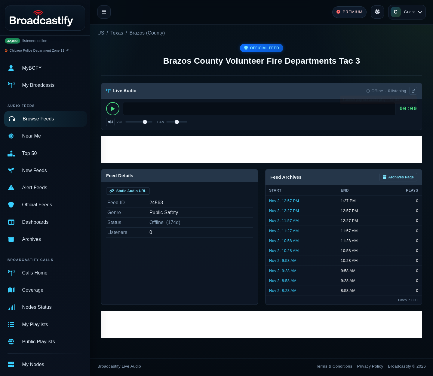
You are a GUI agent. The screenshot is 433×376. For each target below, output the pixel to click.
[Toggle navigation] (104, 12)
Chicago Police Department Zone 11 (37, 50)
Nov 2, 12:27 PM (284, 210)
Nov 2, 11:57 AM (284, 220)
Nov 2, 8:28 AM (282, 290)
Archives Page (398, 177)
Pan (160, 122)
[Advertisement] (261, 149)
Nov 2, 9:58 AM (282, 260)
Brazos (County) (147, 32)
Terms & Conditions (334, 366)
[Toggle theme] (377, 12)
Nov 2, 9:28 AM (282, 270)
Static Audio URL (127, 191)
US (100, 32)
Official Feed (261, 48)
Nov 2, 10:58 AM (284, 240)
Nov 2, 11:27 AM (284, 231)
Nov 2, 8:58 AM (282, 280)
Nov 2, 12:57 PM (284, 201)
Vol (119, 122)
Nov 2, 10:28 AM (284, 250)
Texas (116, 32)
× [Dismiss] (413, 101)
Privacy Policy (370, 366)
